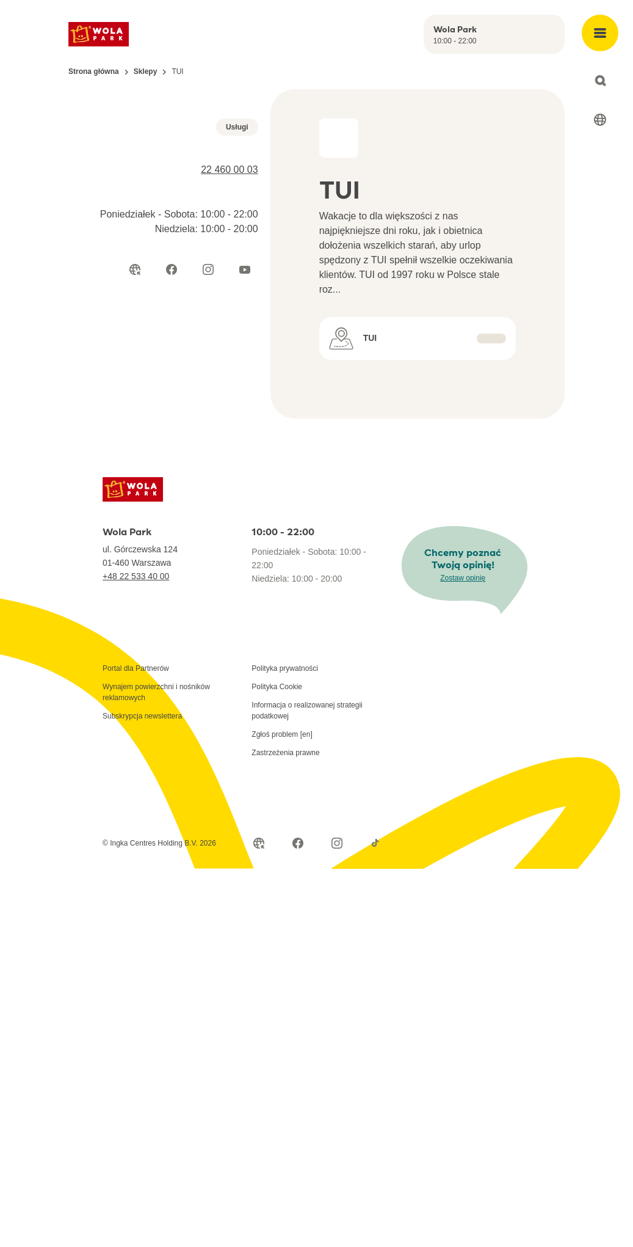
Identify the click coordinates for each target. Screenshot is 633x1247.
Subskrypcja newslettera (142, 743)
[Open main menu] (600, 33)
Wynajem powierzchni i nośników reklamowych (156, 719)
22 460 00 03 (229, 332)
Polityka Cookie (276, 713)
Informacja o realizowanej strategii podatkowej (306, 737)
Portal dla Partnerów (136, 695)
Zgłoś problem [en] (281, 761)
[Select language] (600, 120)
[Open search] (600, 80)
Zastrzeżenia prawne (285, 779)
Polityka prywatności (284, 695)
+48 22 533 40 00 (136, 603)
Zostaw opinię (462, 605)
